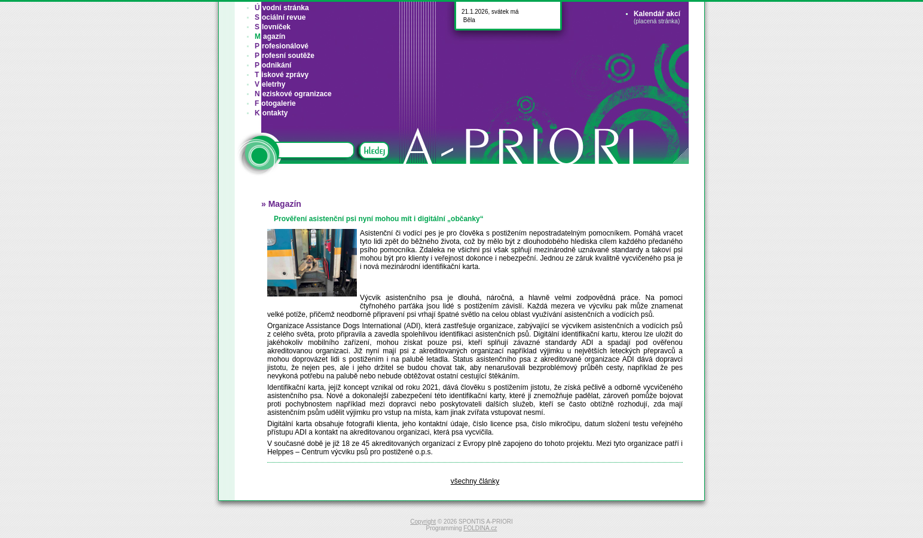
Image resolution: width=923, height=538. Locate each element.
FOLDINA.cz (480, 528)
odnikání (273, 65)
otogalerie (275, 103)
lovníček (273, 27)
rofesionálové (281, 46)
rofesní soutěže (284, 55)
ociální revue (280, 17)
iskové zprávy (281, 75)
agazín (270, 36)
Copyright (423, 521)
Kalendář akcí (657, 14)
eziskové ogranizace (293, 94)
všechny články (475, 481)
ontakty (271, 113)
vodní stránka (282, 8)
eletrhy (270, 84)
